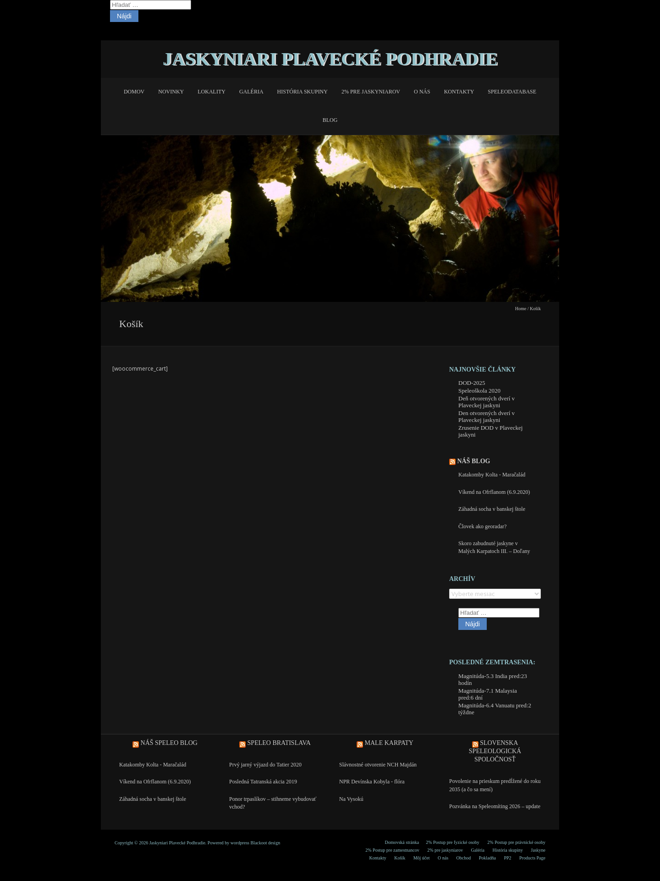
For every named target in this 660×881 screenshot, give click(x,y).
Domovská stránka (402, 842)
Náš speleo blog (169, 742)
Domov (134, 91)
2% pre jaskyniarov (370, 91)
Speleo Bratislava (279, 742)
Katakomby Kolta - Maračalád (491, 474)
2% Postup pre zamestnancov (392, 850)
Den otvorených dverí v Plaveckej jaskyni (486, 416)
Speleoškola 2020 (479, 390)
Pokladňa (487, 857)
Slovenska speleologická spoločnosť (495, 751)
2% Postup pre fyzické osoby (452, 842)
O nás (422, 91)
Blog (330, 120)
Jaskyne (538, 850)
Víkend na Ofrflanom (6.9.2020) (494, 492)
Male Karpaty (389, 742)
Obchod (463, 857)
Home (520, 308)
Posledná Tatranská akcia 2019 (263, 781)
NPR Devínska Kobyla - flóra (372, 781)
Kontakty (459, 91)
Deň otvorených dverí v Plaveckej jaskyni (486, 402)
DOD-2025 (471, 382)
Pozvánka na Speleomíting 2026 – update (494, 806)
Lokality (212, 91)
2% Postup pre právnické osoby (516, 842)
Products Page (532, 857)
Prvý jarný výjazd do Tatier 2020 (265, 764)
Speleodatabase (512, 91)
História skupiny (302, 91)
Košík (399, 857)
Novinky (171, 91)
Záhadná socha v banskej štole (491, 509)
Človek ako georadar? (482, 526)
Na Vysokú (351, 799)
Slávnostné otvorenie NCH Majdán (378, 764)
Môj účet (421, 857)
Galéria (251, 91)
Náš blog (473, 461)
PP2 (507, 857)
